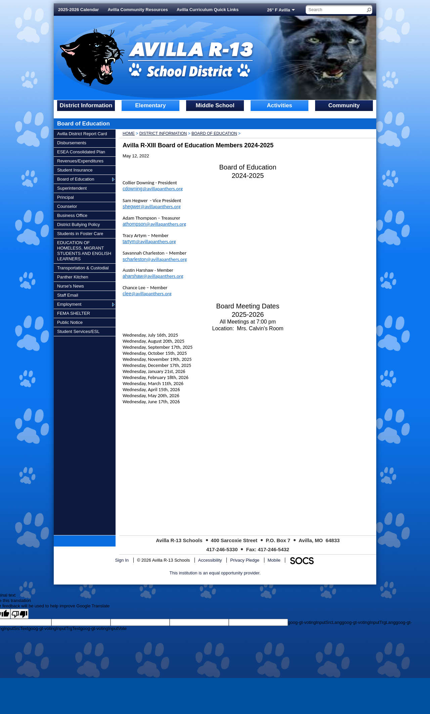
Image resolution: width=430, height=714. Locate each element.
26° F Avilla (278, 9)
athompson (154, 224)
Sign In (122, 560)
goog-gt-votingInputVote (103, 628)
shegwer (152, 206)
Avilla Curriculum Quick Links (208, 9)
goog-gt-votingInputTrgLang (368, 622)
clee (147, 293)
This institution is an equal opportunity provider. (215, 572)
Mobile (274, 560)
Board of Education (214, 133)
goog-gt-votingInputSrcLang (315, 622)
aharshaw (153, 276)
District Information (163, 133)
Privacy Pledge (244, 560)
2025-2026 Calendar (78, 9)
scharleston (155, 259)
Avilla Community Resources (138, 9)
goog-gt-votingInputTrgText (54, 628)
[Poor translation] (19, 614)
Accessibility (210, 560)
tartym (149, 241)
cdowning (153, 188)
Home (129, 133)
